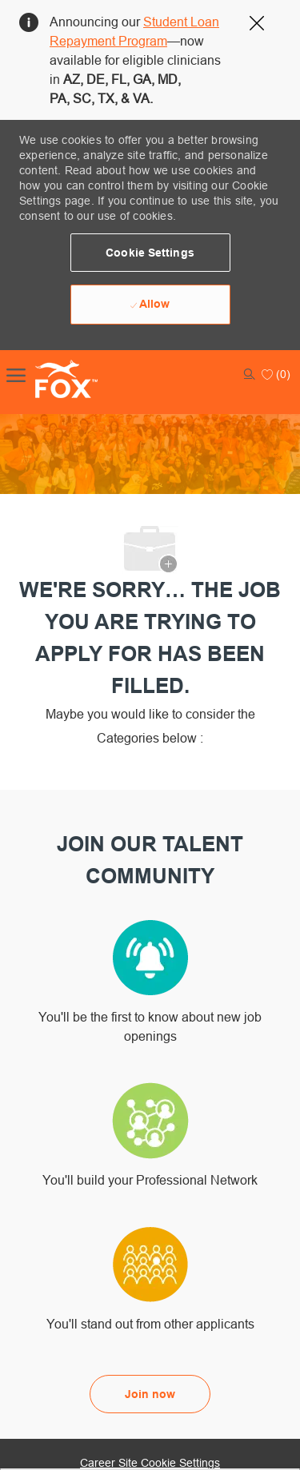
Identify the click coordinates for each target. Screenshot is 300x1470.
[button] (150, 252)
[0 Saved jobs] (276, 374)
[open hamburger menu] (16, 374)
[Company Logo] (49, 379)
